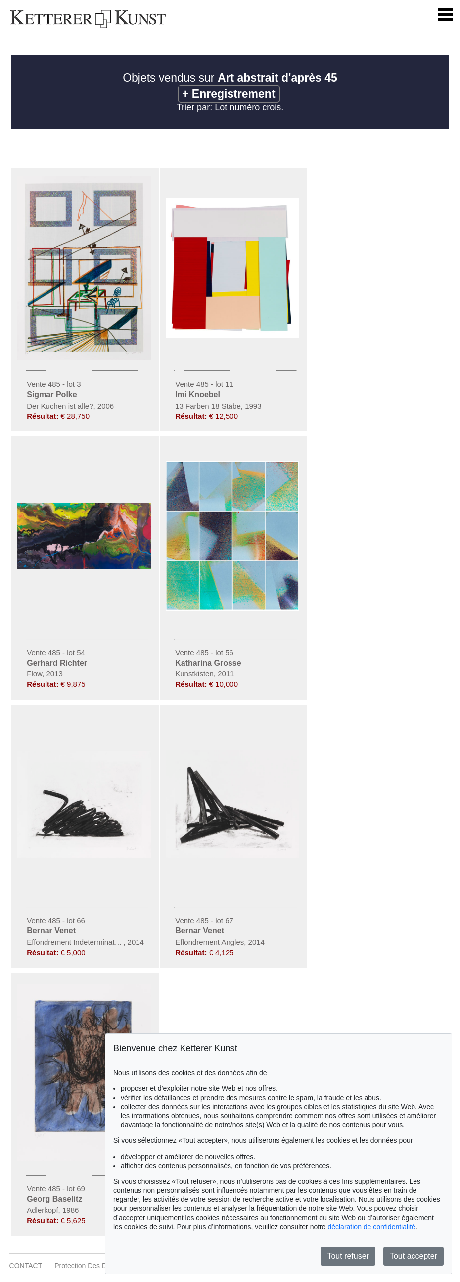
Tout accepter (413, 1256)
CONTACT (26, 1266)
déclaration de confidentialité (371, 1227)
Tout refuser (347, 1256)
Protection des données (92, 1266)
